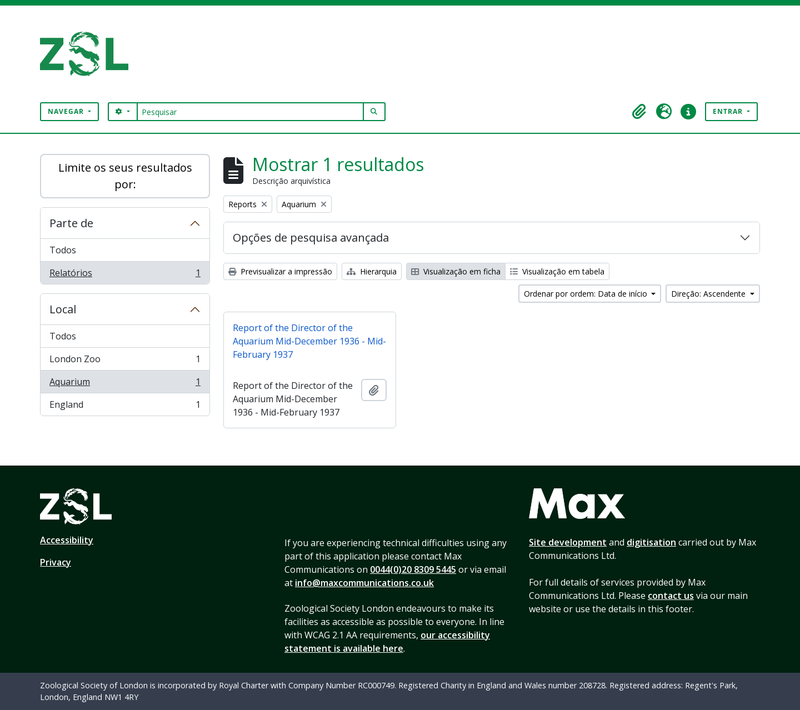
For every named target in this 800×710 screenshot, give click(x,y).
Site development (568, 542)
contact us (671, 595)
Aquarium (125, 384)
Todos (62, 250)
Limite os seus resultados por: (125, 176)
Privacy (55, 562)
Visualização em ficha (456, 271)
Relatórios (125, 275)
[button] (639, 111)
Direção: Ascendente (709, 293)
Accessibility (66, 540)
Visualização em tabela (557, 271)
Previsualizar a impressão (280, 271)
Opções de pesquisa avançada (311, 237)
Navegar (67, 111)
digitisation (651, 542)
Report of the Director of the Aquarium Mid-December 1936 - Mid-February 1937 (309, 341)
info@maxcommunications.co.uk (364, 583)
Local (62, 309)
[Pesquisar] (250, 111)
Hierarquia (372, 271)
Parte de (71, 223)
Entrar (729, 111)
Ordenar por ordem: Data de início (586, 293)
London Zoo (125, 361)
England (125, 407)
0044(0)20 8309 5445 (413, 569)
